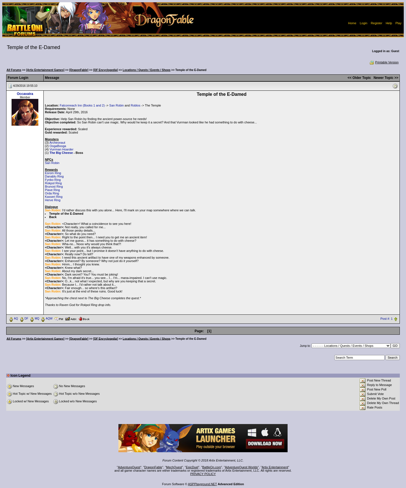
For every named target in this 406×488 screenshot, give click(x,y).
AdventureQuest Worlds (241, 467)
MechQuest (174, 467)
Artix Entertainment (275, 467)
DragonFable (153, 467)
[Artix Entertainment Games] (45, 70)
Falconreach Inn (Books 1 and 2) (82, 105)
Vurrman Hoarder (62, 149)
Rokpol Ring (53, 183)
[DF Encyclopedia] (105, 70)
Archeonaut (57, 142)
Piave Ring (52, 190)
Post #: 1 (386, 318)
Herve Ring (52, 200)
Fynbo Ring (53, 179)
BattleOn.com (211, 467)
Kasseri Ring (53, 196)
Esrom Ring (53, 173)
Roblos (135, 105)
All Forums (13, 70)
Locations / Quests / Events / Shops (146, 70)
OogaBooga (58, 146)
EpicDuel (192, 467)
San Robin (116, 105)
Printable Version (384, 62)
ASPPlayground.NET (202, 484)
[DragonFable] (79, 70)
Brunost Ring (54, 186)
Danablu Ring (54, 176)
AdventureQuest (129, 467)
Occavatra (25, 94)
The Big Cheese (61, 152)
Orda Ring (52, 193)
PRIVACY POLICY (203, 474)
